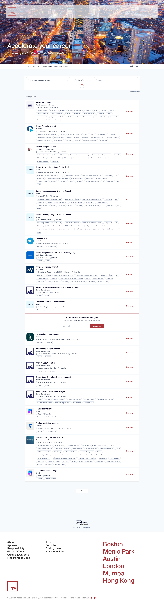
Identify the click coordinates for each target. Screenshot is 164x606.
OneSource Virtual (43, 452)
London (113, 566)
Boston (113, 544)
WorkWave (40, 275)
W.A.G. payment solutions (45, 105)
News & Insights (55, 551)
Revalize (39, 130)
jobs (48, 66)
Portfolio (51, 545)
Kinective (39, 345)
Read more (130, 112)
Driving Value (53, 548)
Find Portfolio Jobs (18, 558)
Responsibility (15, 548)
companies (33, 66)
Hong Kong (119, 580)
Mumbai (114, 573)
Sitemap (85, 598)
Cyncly (38, 423)
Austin (112, 559)
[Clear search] (67, 80)
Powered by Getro (135, 91)
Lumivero (39, 437)
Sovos (38, 172)
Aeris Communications (44, 260)
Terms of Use (74, 598)
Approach (13, 545)
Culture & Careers (18, 554)
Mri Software (41, 245)
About (11, 542)
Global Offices (16, 551)
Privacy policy (76, 528)
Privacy (64, 598)
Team (49, 542)
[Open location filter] (135, 80)
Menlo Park (118, 551)
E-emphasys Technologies (46, 151)
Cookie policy (86, 528)
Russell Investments (43, 296)
